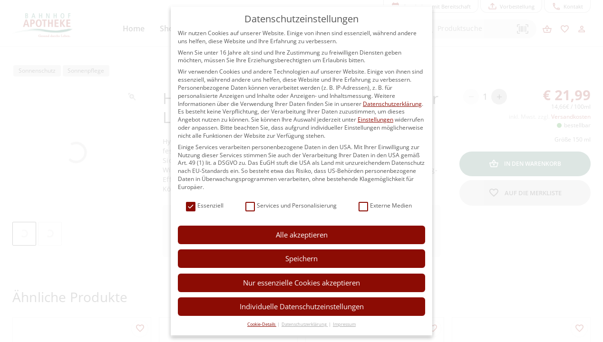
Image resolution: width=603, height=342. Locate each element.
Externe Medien (385, 206)
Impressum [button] (344, 324)
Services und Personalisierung (291, 206)
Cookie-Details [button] (261, 324)
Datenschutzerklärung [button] (305, 324)
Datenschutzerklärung (392, 104)
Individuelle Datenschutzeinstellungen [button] (302, 306)
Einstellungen (375, 119)
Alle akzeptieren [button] (302, 234)
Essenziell (205, 206)
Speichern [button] (301, 258)
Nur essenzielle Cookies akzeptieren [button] (301, 282)
